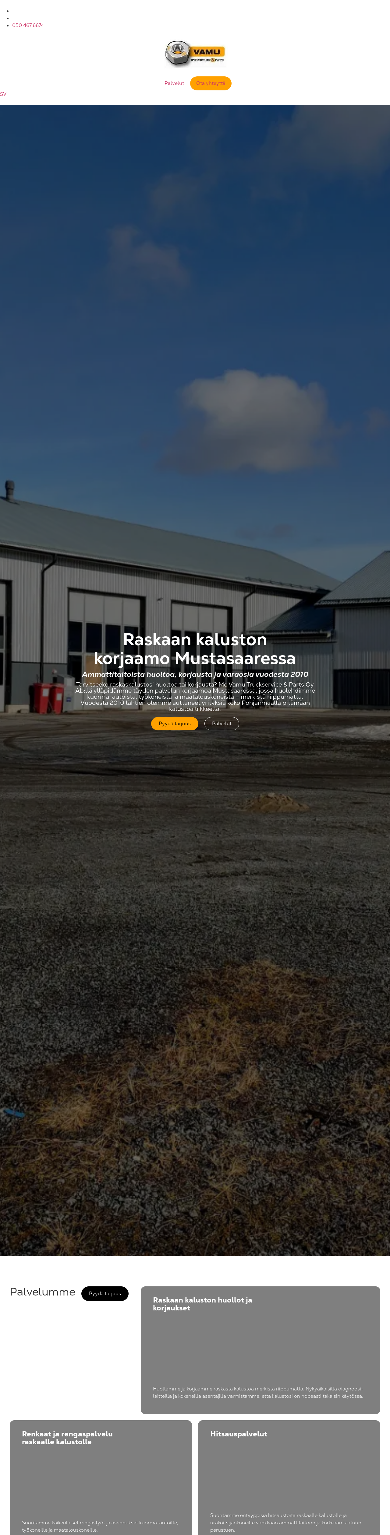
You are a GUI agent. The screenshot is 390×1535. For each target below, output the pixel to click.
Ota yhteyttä (210, 83)
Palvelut (174, 83)
